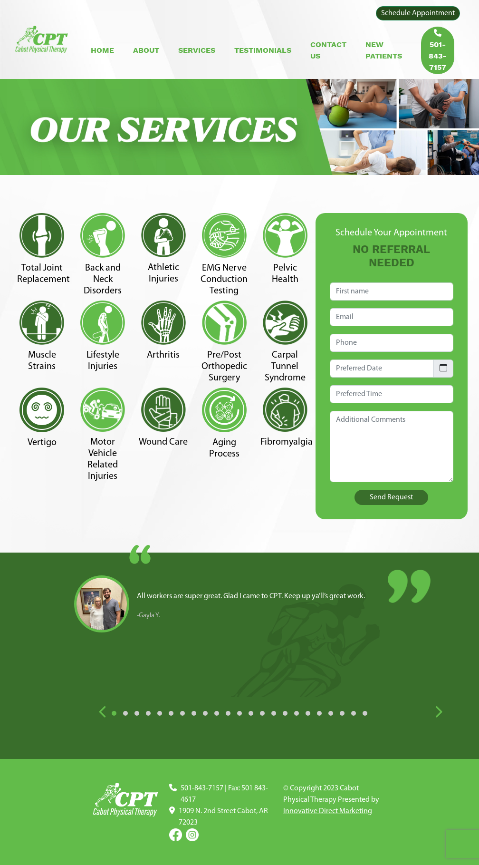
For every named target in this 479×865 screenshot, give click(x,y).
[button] (114, 713)
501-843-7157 (437, 50)
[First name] (391, 291)
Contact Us (328, 50)
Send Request (391, 497)
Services (196, 50)
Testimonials (262, 50)
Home (102, 50)
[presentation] (103, 712)
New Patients (383, 50)
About (146, 50)
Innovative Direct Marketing (327, 811)
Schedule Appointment (418, 13)
